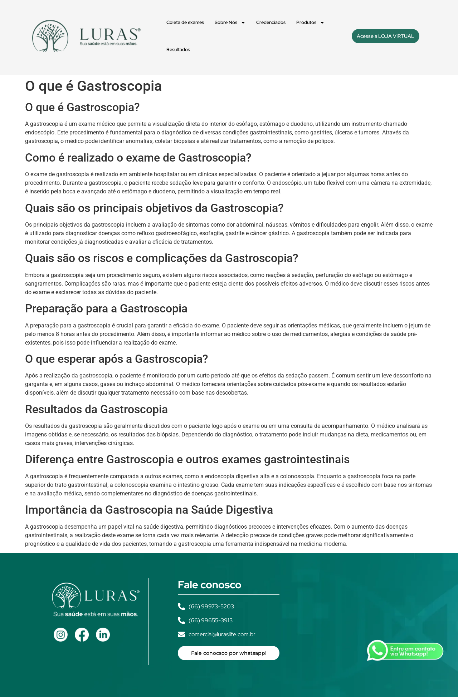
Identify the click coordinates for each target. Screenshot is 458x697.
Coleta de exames (185, 22)
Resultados (178, 49)
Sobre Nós (230, 23)
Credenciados (271, 22)
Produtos (310, 23)
